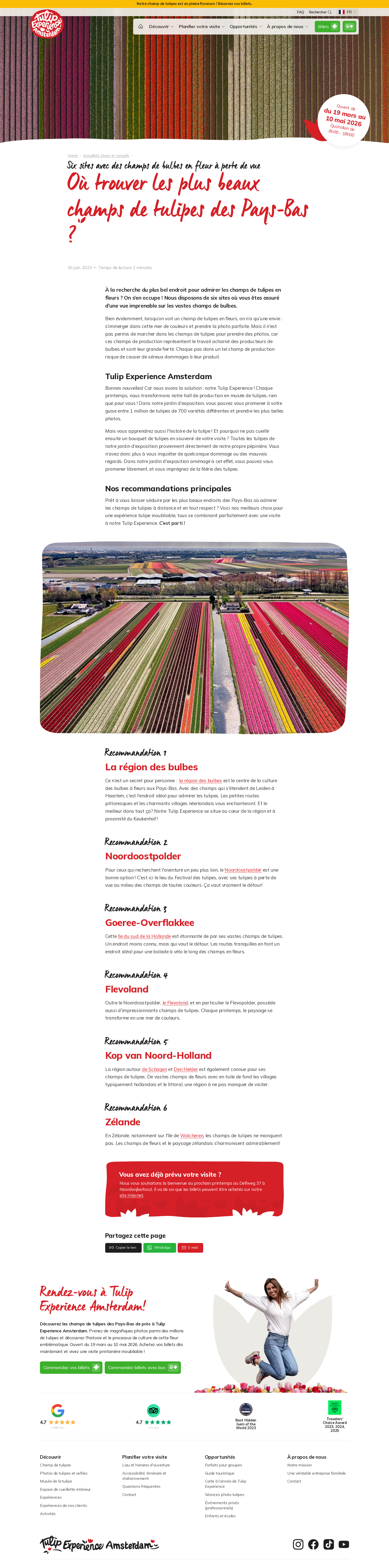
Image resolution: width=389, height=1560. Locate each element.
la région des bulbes (200, 780)
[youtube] (344, 1544)
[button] (347, 12)
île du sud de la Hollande (144, 936)
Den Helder (186, 1069)
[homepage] (47, 23)
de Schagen (154, 1069)
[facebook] (313, 1544)
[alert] (194, 4)
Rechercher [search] (320, 12)
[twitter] (329, 1544)
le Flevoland (175, 1003)
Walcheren (191, 1135)
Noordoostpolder (243, 870)
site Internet (131, 1195)
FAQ (300, 12)
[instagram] (298, 1544)
